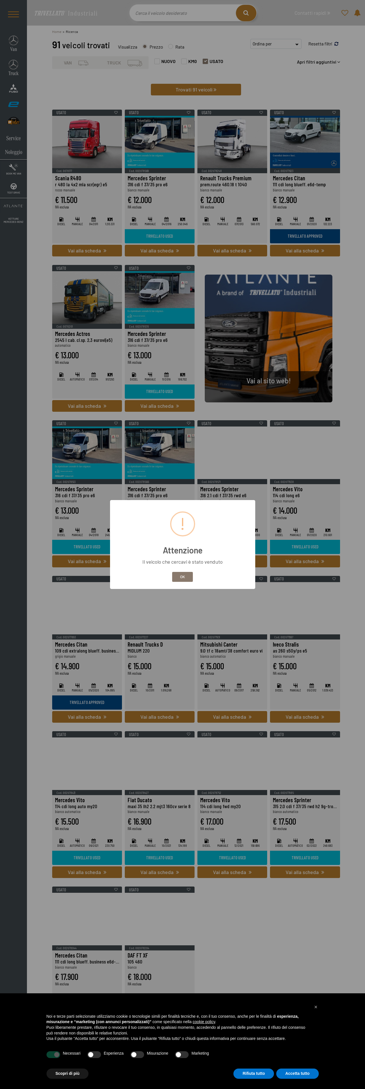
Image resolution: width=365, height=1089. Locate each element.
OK (182, 576)
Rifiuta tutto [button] (253, 1073)
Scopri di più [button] (68, 1073)
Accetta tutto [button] (297, 1073)
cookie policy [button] (204, 1021)
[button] (315, 1006)
